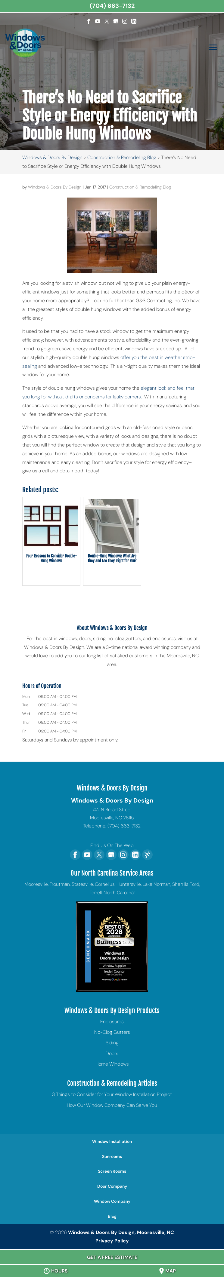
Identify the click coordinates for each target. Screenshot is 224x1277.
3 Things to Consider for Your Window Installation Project (112, 1094)
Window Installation (112, 1141)
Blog (112, 1216)
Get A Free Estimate (112, 1257)
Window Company (112, 1201)
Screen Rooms (112, 1171)
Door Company (112, 1186)
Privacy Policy (112, 1241)
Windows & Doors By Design (55, 187)
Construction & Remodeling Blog (140, 187)
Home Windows (112, 1064)
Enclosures (112, 1021)
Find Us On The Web (112, 845)
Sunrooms (112, 1156)
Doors (112, 1053)
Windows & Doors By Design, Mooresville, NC (121, 1232)
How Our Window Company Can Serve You (112, 1105)
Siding (112, 1042)
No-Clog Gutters (112, 1032)
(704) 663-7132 (112, 6)
